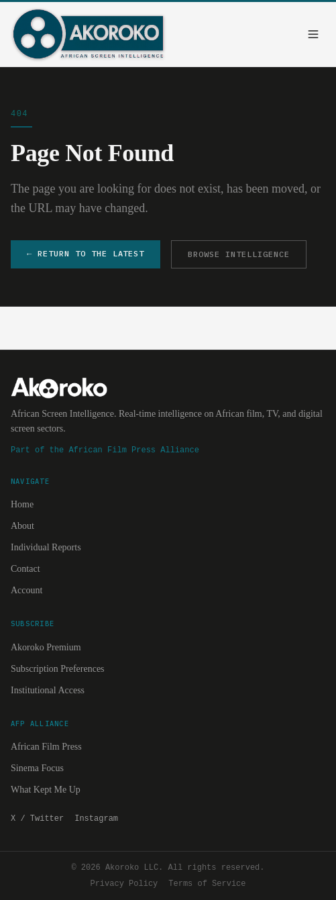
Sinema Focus (37, 768)
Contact (25, 569)
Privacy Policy (124, 884)
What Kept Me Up (45, 790)
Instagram (96, 818)
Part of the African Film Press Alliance (105, 450)
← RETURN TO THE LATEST (85, 253)
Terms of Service (206, 884)
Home (22, 504)
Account (26, 590)
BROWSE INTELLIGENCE (238, 254)
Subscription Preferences (58, 669)
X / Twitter (37, 818)
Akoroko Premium (46, 647)
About (22, 526)
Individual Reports (46, 547)
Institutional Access (48, 690)
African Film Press (46, 747)
